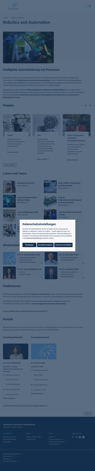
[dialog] (47, 235)
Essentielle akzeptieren (45, 245)
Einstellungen (29, 245)
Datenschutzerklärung (33, 238)
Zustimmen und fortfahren (63, 245)
